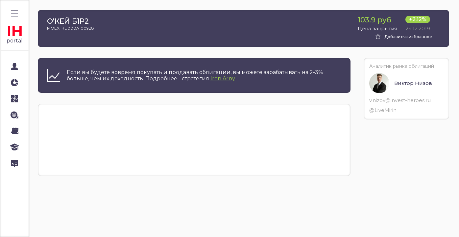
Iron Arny (222, 78)
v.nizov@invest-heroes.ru (400, 100)
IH (15, 31)
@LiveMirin (383, 110)
